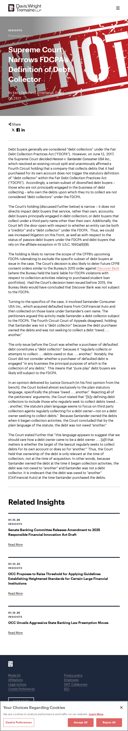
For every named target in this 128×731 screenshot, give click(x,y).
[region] (64, 716)
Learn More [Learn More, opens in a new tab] (96, 714)
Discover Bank (108, 268)
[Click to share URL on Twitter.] (13, 130)
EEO (66, 689)
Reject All (109, 722)
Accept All (81, 722)
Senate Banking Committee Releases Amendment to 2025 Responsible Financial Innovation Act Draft (54, 532)
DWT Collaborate (75, 684)
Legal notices (17, 684)
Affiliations (15, 680)
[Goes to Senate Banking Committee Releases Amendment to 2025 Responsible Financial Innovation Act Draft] (15, 545)
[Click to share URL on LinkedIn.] (23, 130)
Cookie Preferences (21, 689)
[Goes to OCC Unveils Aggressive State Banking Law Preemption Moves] (15, 633)
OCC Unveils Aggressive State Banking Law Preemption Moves (58, 623)
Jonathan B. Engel (50, 93)
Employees (71, 680)
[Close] (121, 707)
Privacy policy (73, 675)
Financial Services (20, 36)
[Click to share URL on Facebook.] (18, 130)
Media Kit (14, 675)
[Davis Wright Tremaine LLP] (24, 8)
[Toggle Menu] (118, 8)
